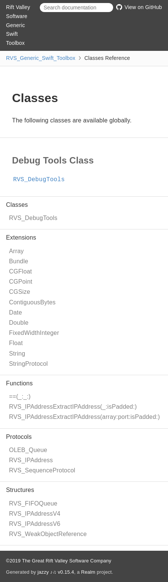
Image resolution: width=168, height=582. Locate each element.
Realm (88, 572)
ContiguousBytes (32, 302)
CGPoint (20, 281)
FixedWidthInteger (34, 333)
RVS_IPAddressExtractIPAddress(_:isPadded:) (73, 406)
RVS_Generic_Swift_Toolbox (41, 58)
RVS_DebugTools (33, 218)
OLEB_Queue (28, 450)
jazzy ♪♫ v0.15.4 (56, 572)
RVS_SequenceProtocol (42, 470)
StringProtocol (28, 364)
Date (15, 312)
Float (16, 343)
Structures (20, 490)
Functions (19, 383)
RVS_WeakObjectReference (48, 534)
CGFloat (20, 271)
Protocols (19, 437)
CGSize (19, 292)
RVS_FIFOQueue (33, 503)
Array (16, 251)
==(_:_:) (20, 396)
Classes (17, 205)
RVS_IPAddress (31, 460)
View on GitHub (139, 7)
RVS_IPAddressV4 (35, 513)
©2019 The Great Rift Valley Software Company (58, 561)
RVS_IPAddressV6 (35, 524)
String (17, 353)
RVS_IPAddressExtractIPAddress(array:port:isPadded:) (84, 417)
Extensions (21, 237)
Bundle (18, 261)
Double (19, 322)
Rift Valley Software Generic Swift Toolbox (18, 25)
